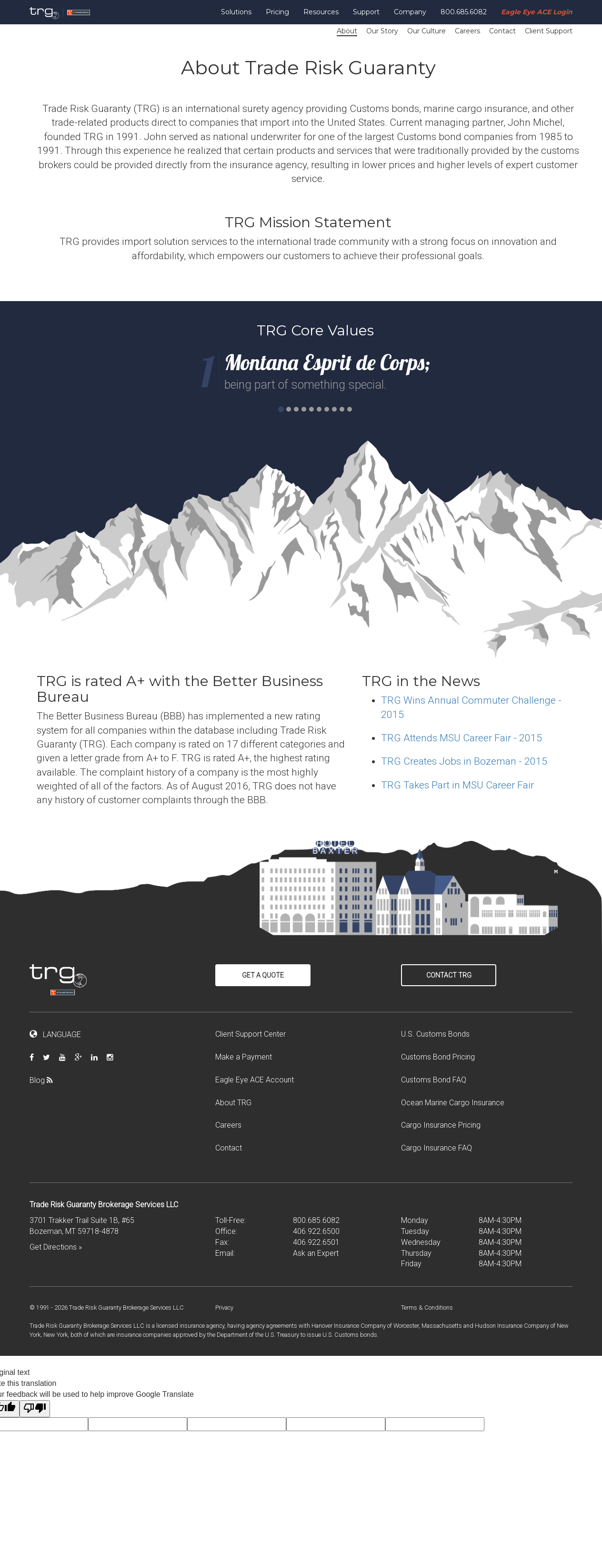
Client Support (548, 31)
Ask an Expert (316, 1253)
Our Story (382, 31)
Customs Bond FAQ (433, 1079)
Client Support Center (250, 1034)
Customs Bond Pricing (438, 1056)
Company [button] (410, 12)
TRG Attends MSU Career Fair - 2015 (461, 738)
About (347, 31)
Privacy (224, 1307)
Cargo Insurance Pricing (441, 1125)
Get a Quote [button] (263, 975)
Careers (467, 31)
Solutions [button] (236, 12)
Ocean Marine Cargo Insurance (452, 1102)
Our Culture (426, 31)
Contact (502, 31)
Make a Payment (243, 1056)
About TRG (233, 1102)
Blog (45, 1080)
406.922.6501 (316, 1242)
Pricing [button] (277, 12)
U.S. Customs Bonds (435, 1034)
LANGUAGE (55, 1034)
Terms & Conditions (427, 1307)
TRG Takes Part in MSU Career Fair (457, 785)
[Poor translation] (35, 1409)
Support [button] (366, 12)
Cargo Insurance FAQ (436, 1147)
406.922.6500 (316, 1231)
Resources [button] (321, 12)
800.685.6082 (464, 12)
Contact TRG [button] (449, 975)
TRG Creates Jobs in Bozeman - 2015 (464, 761)
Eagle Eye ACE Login (536, 12)
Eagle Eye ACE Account (254, 1079)
